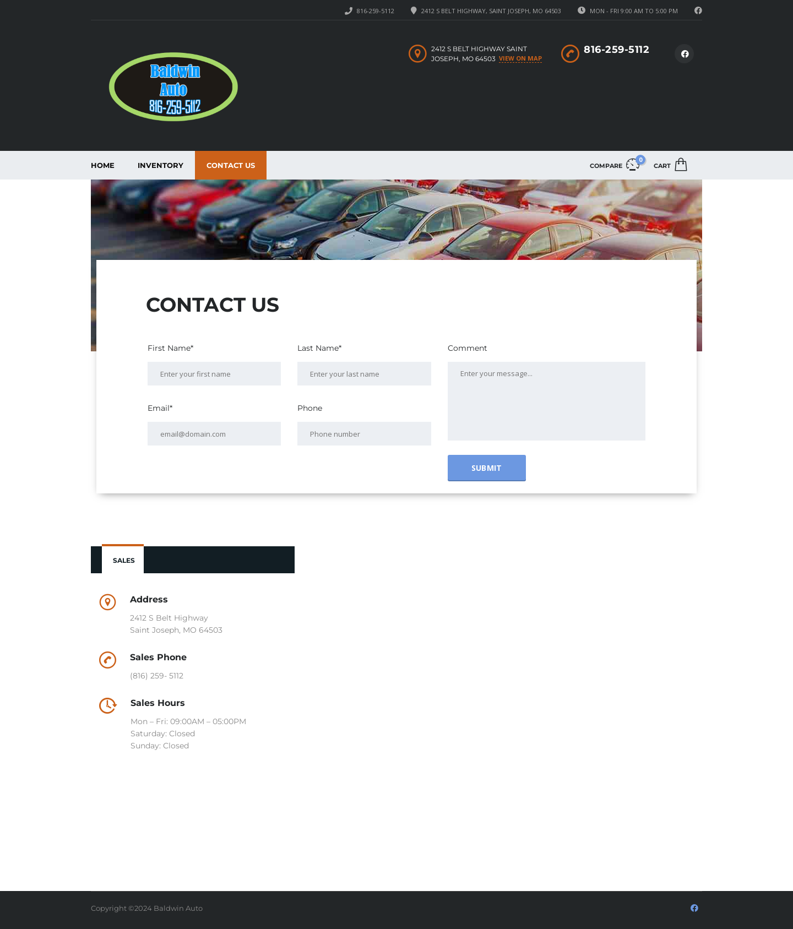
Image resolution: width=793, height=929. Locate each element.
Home (103, 165)
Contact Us (231, 165)
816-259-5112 (375, 11)
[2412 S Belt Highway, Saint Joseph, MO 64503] (505, 706)
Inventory (160, 165)
